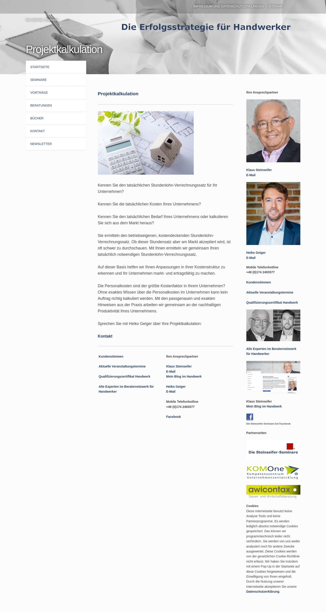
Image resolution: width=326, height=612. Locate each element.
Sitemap (275, 6)
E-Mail (170, 371)
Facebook (173, 416)
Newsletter (41, 144)
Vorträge (39, 92)
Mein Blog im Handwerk (184, 376)
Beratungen (41, 105)
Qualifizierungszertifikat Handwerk (125, 376)
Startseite (51, 20)
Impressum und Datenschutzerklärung (228, 6)
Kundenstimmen (111, 356)
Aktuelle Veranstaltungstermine (122, 366)
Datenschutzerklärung (262, 591)
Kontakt (37, 131)
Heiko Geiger (176, 386)
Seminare (38, 80)
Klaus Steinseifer (179, 366)
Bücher (37, 118)
